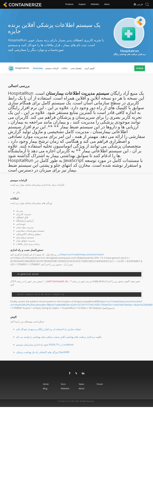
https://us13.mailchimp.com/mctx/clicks (81, 254)
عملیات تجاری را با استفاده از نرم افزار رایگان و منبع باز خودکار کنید (48, 329)
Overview (38, 68)
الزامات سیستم (51, 68)
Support (82, 4)
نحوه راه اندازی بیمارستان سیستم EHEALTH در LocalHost (45, 344)
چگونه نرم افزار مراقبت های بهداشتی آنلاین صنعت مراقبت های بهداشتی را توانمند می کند (59, 336)
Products (69, 4)
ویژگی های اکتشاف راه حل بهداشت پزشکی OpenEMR (42, 352)
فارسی (138, 4)
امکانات (64, 68)
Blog (45, 388)
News (81, 384)
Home (46, 384)
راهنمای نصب (76, 68)
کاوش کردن (89, 68)
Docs (63, 384)
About (107, 4)
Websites (95, 4)
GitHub (139, 68)
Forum (100, 384)
